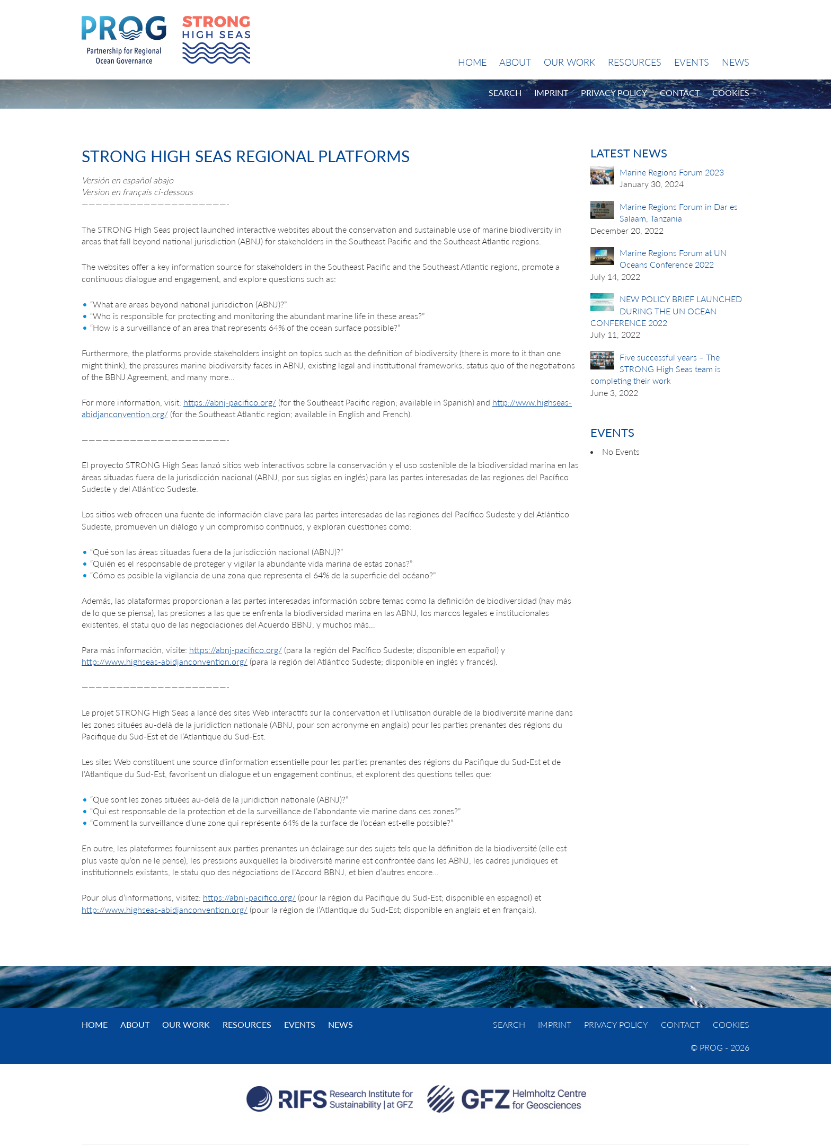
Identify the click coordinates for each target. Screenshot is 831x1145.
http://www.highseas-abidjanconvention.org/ (164, 661)
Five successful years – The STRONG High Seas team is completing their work (655, 369)
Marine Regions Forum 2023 (672, 172)
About (515, 62)
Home (472, 62)
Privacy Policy (614, 92)
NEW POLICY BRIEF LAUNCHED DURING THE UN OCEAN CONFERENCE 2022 (666, 311)
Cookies (730, 92)
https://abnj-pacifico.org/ (229, 402)
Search (505, 92)
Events (691, 62)
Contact (680, 92)
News (735, 62)
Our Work (569, 62)
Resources (634, 62)
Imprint (551, 92)
